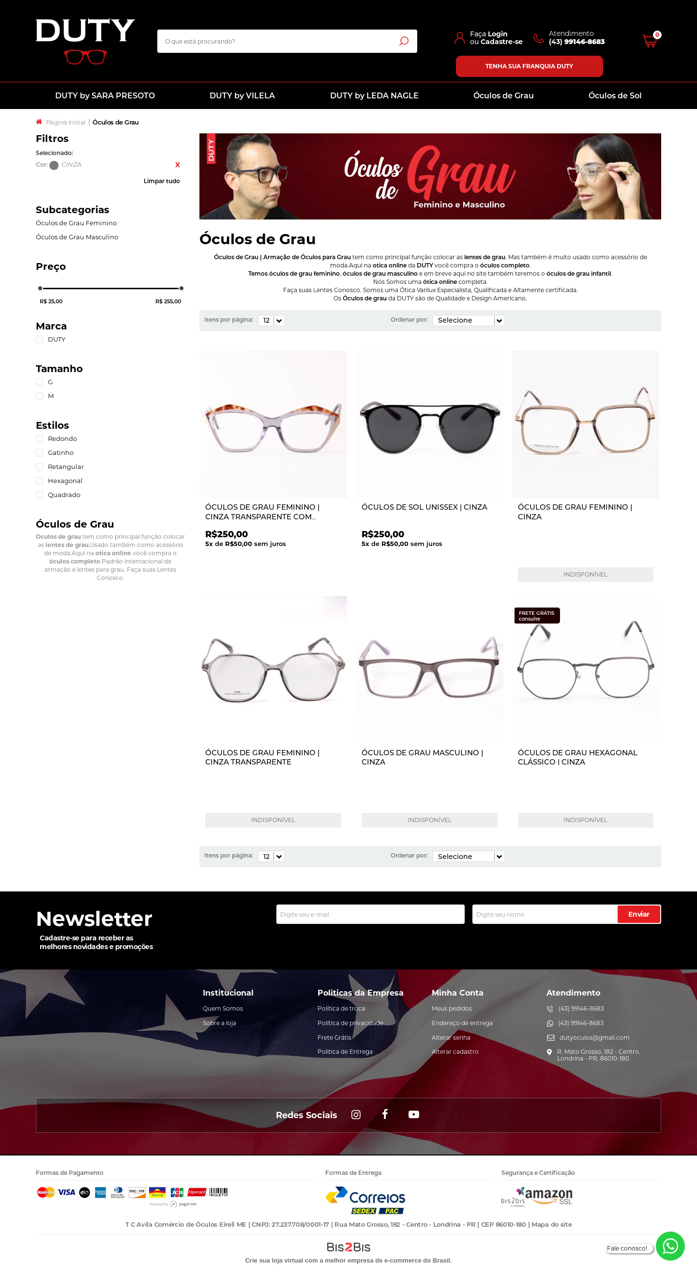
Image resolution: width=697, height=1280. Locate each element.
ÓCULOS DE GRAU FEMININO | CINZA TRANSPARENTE (262, 757)
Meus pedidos (452, 1008)
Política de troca (341, 1008)
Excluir (177, 165)
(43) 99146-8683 (581, 1008)
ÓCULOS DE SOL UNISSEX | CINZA (424, 507)
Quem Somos (223, 1008)
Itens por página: (228, 319)
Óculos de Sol (615, 95)
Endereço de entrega (462, 1023)
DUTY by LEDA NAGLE (374, 95)
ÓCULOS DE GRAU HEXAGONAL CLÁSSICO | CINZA (577, 757)
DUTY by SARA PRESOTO (105, 95)
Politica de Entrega (345, 1051)
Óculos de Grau (503, 95)
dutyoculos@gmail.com (595, 1037)
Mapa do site (551, 1224)
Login (498, 34)
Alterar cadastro (455, 1051)
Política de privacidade (350, 1023)
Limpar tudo (162, 181)
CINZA (54, 165)
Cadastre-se (502, 41)
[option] (430, 176)
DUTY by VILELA (242, 95)
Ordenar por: (409, 319)
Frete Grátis (334, 1037)
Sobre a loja (219, 1023)
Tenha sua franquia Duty (529, 66)
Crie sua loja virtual (274, 1260)
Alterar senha (451, 1037)
